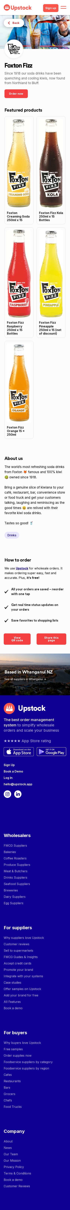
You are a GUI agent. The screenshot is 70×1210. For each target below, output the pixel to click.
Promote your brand (18, 970)
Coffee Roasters (15, 858)
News (8, 1148)
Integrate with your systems (23, 976)
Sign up (50, 8)
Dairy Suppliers (15, 897)
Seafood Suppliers (17, 884)
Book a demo (13, 1008)
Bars (7, 1087)
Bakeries (10, 852)
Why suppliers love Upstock (24, 938)
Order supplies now (18, 1055)
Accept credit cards (17, 963)
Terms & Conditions (17, 1173)
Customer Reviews (17, 1186)
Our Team (11, 1154)
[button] (63, 8)
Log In (8, 778)
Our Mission (12, 1160)
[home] (22, 7)
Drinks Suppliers (15, 877)
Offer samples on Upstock (22, 989)
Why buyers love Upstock (22, 1043)
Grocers (9, 1094)
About (8, 1141)
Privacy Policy (14, 1167)
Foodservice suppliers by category (28, 1062)
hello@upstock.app (18, 784)
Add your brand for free (21, 995)
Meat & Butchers (15, 871)
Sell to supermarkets (18, 950)
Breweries (11, 890)
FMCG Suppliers (15, 845)
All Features (12, 1002)
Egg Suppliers (13, 903)
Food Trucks (13, 1107)
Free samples (13, 1049)
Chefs (8, 1100)
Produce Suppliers (17, 865)
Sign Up (9, 765)
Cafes (8, 1075)
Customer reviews (16, 944)
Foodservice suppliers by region (26, 1068)
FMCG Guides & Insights (21, 957)
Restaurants (12, 1081)
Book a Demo (13, 771)
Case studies (12, 982)
